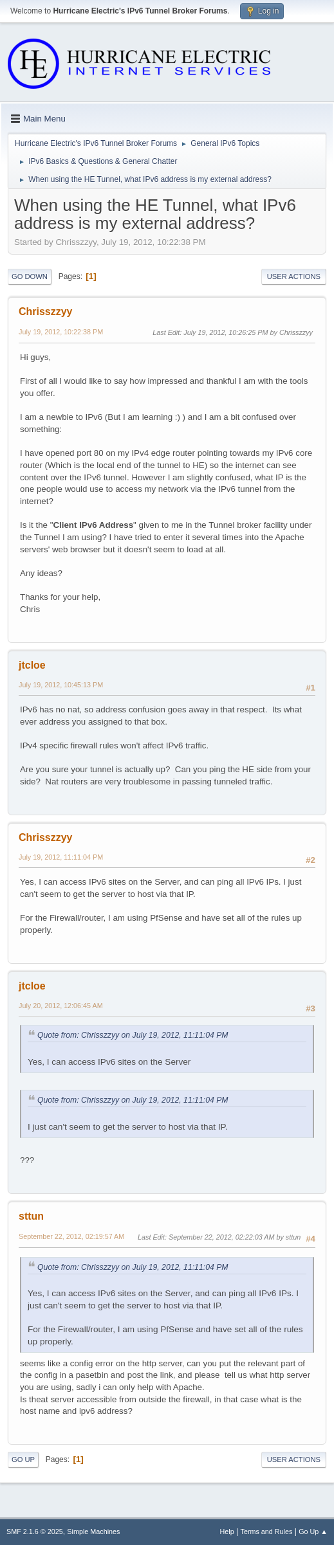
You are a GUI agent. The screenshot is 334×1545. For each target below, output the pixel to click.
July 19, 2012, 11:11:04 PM (61, 857)
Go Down (30, 276)
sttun (31, 1216)
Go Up (23, 1459)
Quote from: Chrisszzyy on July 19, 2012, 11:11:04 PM (132, 1035)
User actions (293, 276)
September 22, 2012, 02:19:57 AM (71, 1236)
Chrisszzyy (46, 311)
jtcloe (32, 665)
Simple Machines (93, 1531)
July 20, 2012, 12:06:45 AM (61, 1005)
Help (227, 1531)
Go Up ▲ (313, 1531)
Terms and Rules (267, 1531)
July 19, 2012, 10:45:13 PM (61, 685)
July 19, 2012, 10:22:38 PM (61, 332)
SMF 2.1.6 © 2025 (34, 1531)
